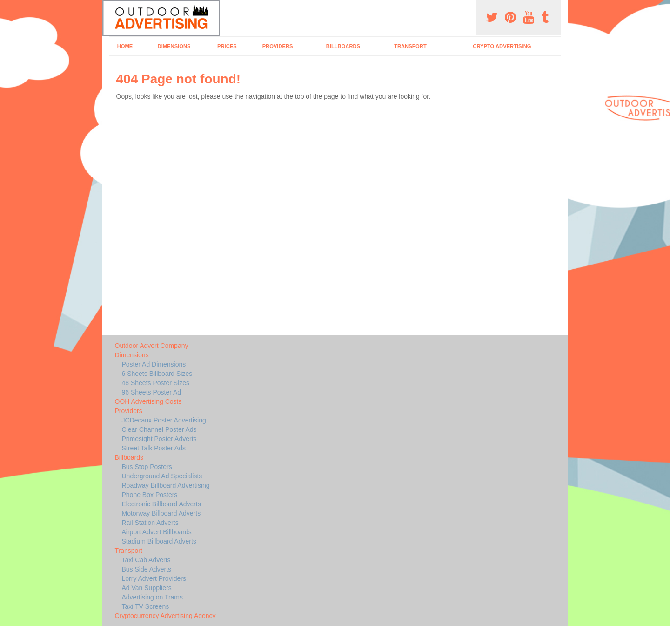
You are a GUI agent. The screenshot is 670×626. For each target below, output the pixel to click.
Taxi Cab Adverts (146, 560)
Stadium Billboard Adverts (159, 541)
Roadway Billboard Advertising (166, 485)
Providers (277, 46)
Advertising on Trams (152, 597)
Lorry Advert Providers (154, 578)
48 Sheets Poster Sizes (156, 383)
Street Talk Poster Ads (154, 448)
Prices (227, 46)
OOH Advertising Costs (148, 401)
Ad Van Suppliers (147, 588)
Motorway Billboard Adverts (161, 513)
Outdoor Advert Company (151, 345)
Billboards (343, 46)
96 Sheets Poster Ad (151, 392)
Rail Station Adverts (150, 522)
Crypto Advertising (502, 46)
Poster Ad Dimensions (154, 364)
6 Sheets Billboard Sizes (157, 373)
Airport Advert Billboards (157, 532)
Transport (410, 46)
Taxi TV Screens (145, 606)
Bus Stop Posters (147, 466)
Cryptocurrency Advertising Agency (165, 615)
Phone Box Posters (150, 494)
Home (125, 46)
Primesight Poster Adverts (159, 438)
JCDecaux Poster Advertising (164, 420)
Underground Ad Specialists (162, 476)
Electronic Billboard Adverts (161, 504)
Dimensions (174, 46)
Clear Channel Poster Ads (159, 429)
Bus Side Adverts (147, 569)
